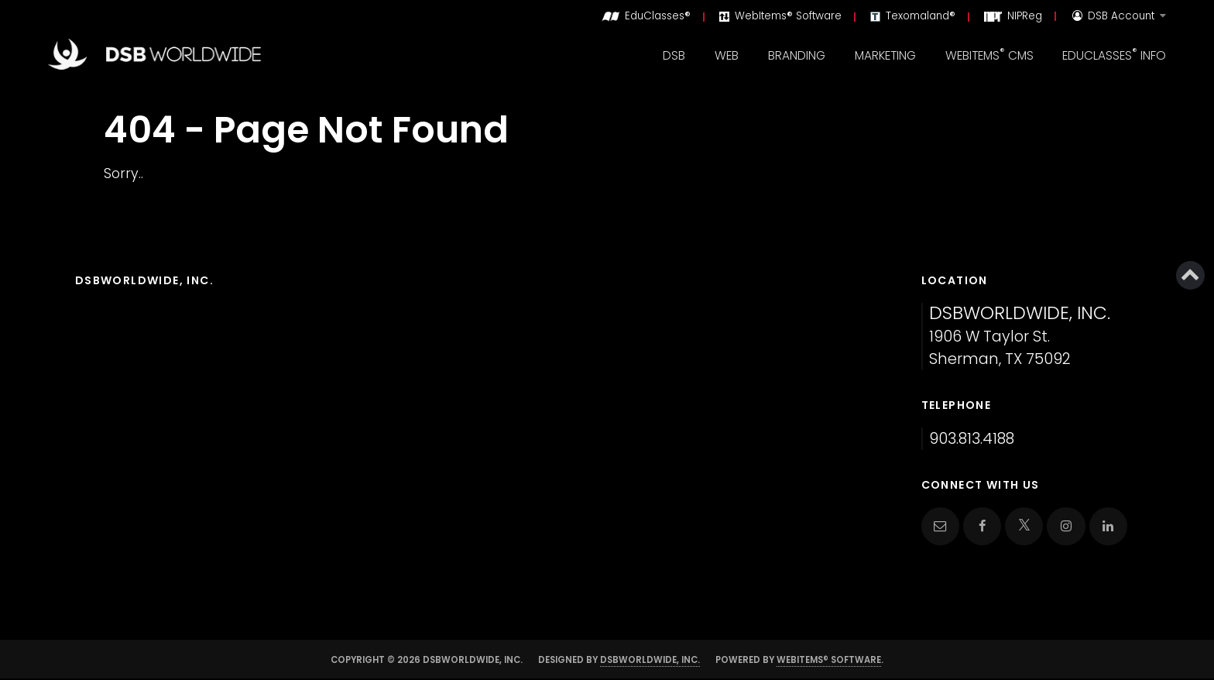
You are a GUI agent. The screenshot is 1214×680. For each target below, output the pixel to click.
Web (727, 55)
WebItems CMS (989, 54)
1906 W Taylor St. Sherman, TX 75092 (1019, 336)
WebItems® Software (829, 660)
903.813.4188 (971, 438)
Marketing (885, 55)
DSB (674, 55)
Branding (796, 55)
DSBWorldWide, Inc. (650, 660)
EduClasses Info (1114, 54)
